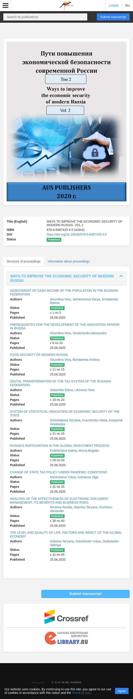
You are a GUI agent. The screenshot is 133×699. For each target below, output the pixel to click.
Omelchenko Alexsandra (89, 333)
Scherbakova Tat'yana (65, 420)
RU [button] (127, 5)
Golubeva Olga (87, 477)
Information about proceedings (69, 261)
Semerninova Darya (86, 299)
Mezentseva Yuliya (63, 477)
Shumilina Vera (60, 299)
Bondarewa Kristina (86, 359)
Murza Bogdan (89, 450)
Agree (122, 691)
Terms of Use (81, 693)
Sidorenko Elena (61, 390)
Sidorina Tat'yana (85, 507)
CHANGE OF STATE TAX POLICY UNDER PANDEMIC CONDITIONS (58, 472)
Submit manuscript (113, 17)
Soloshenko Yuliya (88, 541)
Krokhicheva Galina (63, 450)
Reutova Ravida (61, 507)
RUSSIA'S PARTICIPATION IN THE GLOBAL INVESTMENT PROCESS (59, 445)
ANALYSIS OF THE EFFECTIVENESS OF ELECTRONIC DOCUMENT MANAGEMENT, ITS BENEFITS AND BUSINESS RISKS (59, 500)
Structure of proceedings (24, 261)
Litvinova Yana (85, 390)
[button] (5, 5)
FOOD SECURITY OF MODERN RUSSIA (39, 355)
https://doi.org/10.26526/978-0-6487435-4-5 (77, 234)
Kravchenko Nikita (94, 420)
